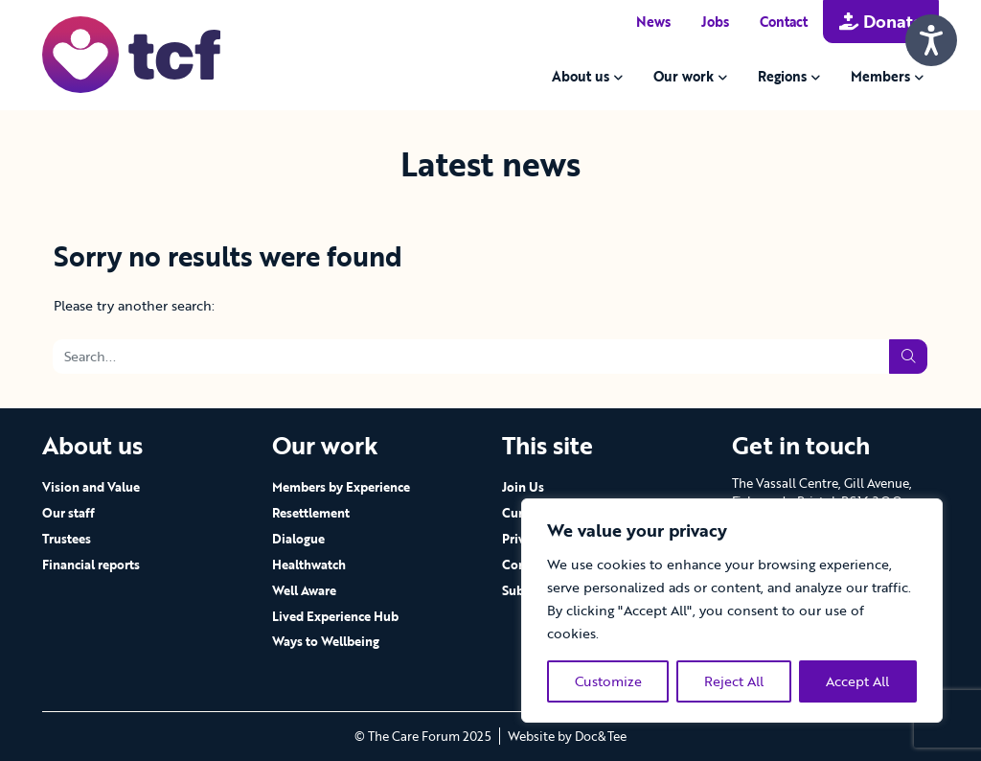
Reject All (734, 681)
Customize (608, 681)
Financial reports (91, 564)
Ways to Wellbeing (325, 641)
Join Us (523, 487)
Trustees (66, 538)
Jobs (715, 22)
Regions (782, 76)
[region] (732, 610)
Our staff (68, 512)
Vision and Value (91, 487)
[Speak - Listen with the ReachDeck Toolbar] (931, 40)
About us (580, 76)
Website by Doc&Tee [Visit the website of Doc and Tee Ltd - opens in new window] (567, 736)
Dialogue (298, 538)
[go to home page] (131, 53)
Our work (683, 76)
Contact (784, 22)
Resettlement (311, 512)
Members (880, 76)
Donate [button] (881, 21)
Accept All (857, 681)
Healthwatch (309, 564)
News (653, 22)
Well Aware (304, 590)
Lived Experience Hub (335, 616)
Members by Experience (341, 487)
